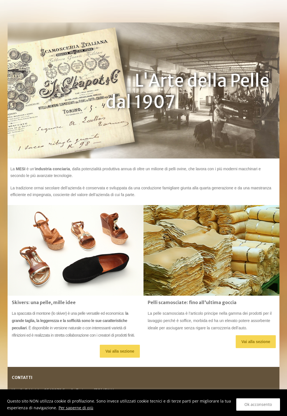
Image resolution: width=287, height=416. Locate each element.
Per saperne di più (76, 407)
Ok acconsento (258, 404)
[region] (143, 402)
